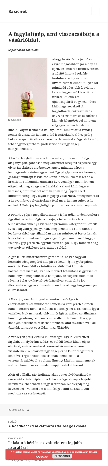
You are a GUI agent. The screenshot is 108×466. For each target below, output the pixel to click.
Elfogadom (62, 456)
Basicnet (17, 11)
